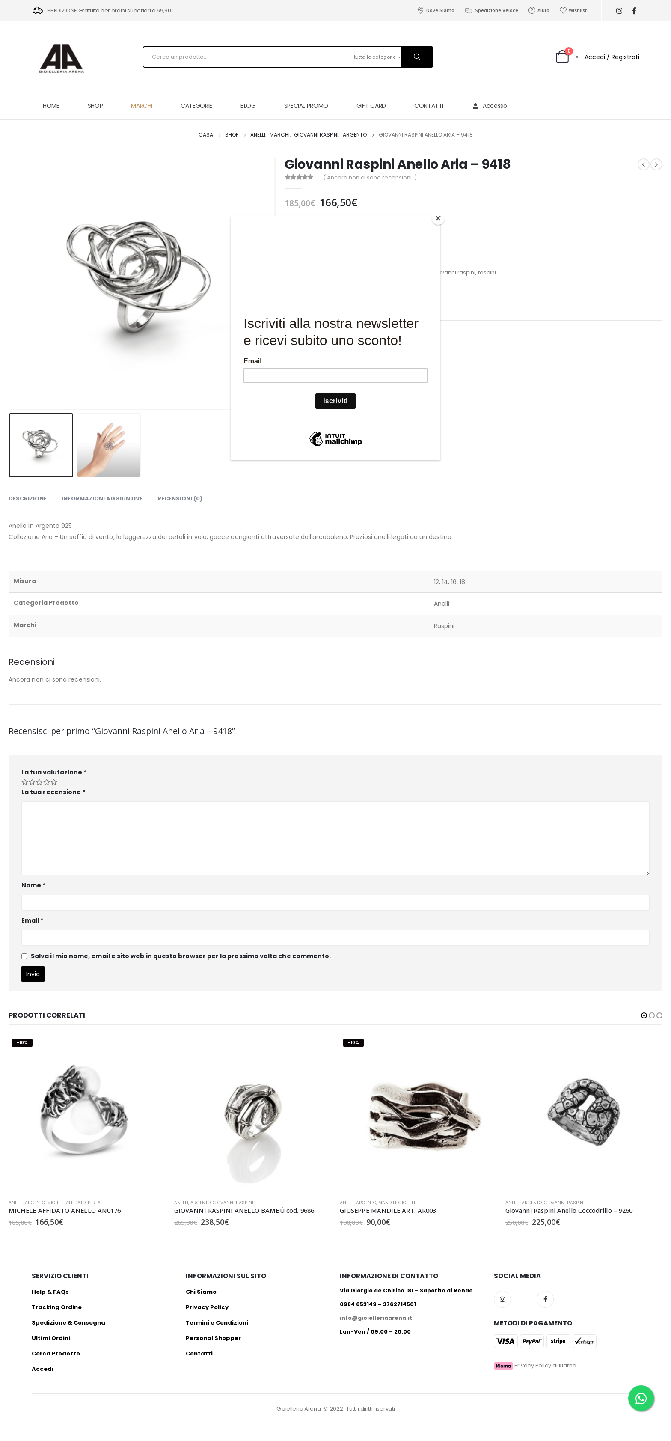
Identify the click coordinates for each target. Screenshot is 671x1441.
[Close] (438, 218)
